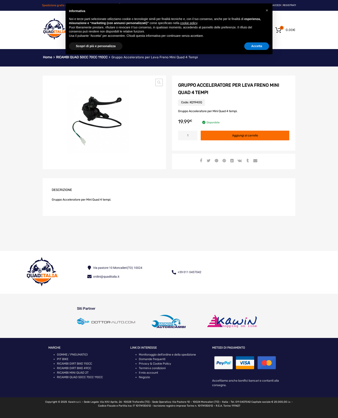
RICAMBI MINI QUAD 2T (73, 373)
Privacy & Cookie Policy (155, 363)
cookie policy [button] (188, 23)
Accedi (276, 5)
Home (47, 57)
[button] (159, 82)
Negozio (144, 377)
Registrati (289, 5)
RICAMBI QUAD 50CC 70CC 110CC (80, 377)
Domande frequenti (152, 359)
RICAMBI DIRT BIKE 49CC (74, 368)
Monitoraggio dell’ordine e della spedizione (167, 354)
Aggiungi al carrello (245, 135)
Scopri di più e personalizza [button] (96, 46)
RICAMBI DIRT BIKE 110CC (74, 363)
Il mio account (148, 373)
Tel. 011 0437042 (241, 401)
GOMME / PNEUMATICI (72, 354)
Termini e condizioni (152, 368)
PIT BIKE (62, 359)
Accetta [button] (256, 46)
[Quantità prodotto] (188, 135)
